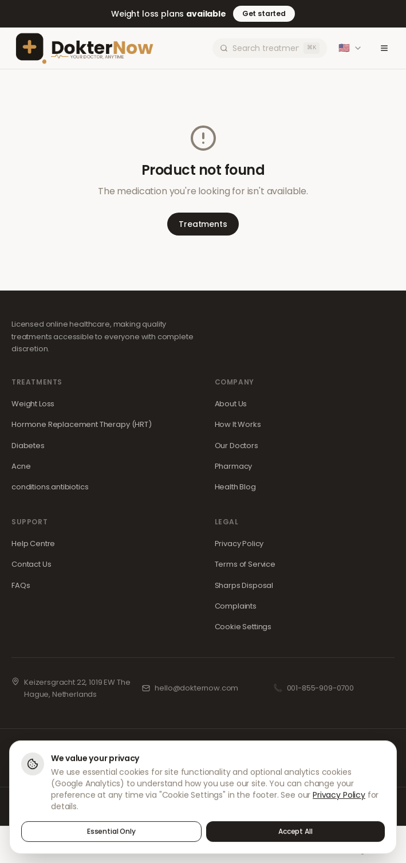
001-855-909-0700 (320, 687)
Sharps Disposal (244, 585)
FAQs (20, 585)
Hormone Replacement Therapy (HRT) (81, 424)
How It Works (238, 424)
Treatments (203, 224)
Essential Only (111, 832)
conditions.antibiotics (49, 486)
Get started (264, 13)
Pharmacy (234, 466)
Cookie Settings (243, 626)
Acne (20, 466)
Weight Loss (32, 403)
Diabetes (28, 445)
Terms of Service (245, 564)
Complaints (236, 606)
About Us (231, 403)
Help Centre (33, 543)
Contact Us (31, 564)
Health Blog (235, 486)
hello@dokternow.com (196, 687)
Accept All (295, 832)
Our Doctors (236, 445)
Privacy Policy (239, 543)
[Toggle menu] (384, 48)
